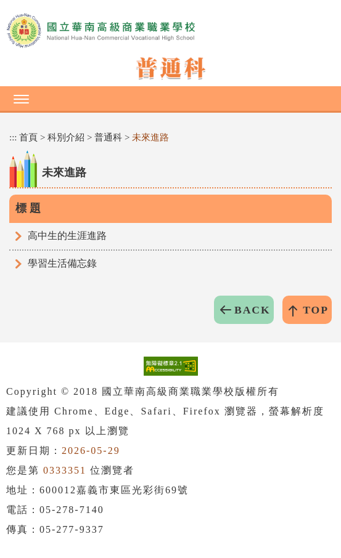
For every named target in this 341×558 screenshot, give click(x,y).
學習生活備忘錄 (62, 263)
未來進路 (150, 137)
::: (13, 137)
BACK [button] (252, 310)
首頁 (28, 137)
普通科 (108, 137)
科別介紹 (65, 137)
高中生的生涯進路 (67, 235)
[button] (170, 98)
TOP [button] (316, 310)
